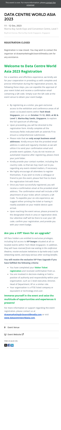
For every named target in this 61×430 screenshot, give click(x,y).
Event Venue (13, 327)
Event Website (16, 334)
